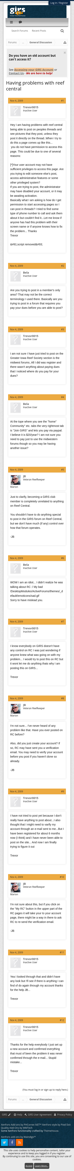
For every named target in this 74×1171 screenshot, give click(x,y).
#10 (62, 876)
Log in (54, 3)
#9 (62, 791)
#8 (62, 698)
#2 (62, 265)
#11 (62, 952)
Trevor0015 (30, 107)
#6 (62, 558)
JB (24, 476)
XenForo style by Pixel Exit (56, 1124)
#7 (62, 621)
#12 (62, 1020)
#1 (62, 100)
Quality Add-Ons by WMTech (16, 1128)
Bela (26, 272)
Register (63, 3)
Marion (14, 487)
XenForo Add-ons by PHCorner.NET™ (21, 1124)
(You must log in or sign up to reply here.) (45, 1089)
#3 (62, 329)
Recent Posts (39, 30)
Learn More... (41, 1165)
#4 (62, 397)
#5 (62, 469)
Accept (29, 1165)
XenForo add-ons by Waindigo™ (18, 1137)
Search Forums (19, 30)
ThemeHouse (51, 1130)
